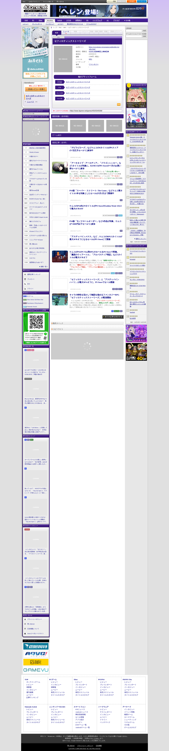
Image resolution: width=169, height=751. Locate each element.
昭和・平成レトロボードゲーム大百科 (38, 226)
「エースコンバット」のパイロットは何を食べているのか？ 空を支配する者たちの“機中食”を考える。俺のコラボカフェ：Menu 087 (138, 170)
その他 (126, 725)
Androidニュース (81, 712)
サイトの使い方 (48, 1)
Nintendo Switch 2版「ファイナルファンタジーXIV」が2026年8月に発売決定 (138, 139)
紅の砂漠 (133, 318)
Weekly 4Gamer (34, 152)
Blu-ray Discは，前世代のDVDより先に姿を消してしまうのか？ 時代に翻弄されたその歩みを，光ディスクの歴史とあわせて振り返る (36, 401)
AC (108, 20)
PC (33, 20)
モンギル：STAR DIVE (137, 279)
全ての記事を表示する (113, 317)
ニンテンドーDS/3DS (57, 707)
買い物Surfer (33, 244)
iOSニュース (80, 709)
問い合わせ (60, 1)
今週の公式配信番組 (36, 165)
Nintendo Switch (32, 306)
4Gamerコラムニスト (36, 231)
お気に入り (121, 1)
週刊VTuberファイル (36, 169)
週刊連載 (29, 692)
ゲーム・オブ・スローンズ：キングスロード (138, 295)
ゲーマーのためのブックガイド (38, 208)
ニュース (30, 102)
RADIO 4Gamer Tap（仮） (37, 199)
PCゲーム (30, 296)
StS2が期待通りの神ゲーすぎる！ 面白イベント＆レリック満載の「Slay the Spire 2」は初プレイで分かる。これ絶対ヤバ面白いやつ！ (36, 519)
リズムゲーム (129, 722)
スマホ (68, 20)
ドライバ (30, 288)
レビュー (26, 24)
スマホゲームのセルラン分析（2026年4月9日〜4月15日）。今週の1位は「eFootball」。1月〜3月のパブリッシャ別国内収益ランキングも (138, 202)
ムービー (61, 24)
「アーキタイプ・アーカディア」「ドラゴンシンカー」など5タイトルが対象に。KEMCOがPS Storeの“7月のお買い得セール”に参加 (95, 166)
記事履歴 (132, 1)
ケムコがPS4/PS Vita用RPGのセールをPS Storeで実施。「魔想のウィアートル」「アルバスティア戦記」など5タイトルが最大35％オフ (95, 254)
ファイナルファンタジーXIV (138, 252)
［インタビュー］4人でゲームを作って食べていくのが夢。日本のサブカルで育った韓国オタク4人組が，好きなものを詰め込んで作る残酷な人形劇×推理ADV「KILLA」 (35, 580)
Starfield (132, 312)
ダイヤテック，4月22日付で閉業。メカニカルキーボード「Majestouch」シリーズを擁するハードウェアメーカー (138, 212)
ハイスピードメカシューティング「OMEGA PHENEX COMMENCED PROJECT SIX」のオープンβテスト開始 (138, 191)
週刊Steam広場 (34, 190)
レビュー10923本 (30, 16)
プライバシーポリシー (34, 619)
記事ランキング (32, 697)
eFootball (132, 259)
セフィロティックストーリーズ (78, 82)
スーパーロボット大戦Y (137, 265)
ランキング (141, 1)
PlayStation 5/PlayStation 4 (35, 303)
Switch (59, 20)
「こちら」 (96, 738)
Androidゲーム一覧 (82, 727)
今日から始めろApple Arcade (38, 217)
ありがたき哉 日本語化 (36, 248)
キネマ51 (32, 258)
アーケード (127, 707)
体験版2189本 (42, 16)
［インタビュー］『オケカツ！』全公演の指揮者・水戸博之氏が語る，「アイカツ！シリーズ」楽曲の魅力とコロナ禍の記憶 (35, 552)
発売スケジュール (58, 692)
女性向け (78, 20)
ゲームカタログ (91, 24)
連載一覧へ (44, 266)
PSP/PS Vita (127, 679)
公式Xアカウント (34, 1)
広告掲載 (99, 745)
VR (87, 20)
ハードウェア (97, 20)
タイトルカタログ (58, 695)
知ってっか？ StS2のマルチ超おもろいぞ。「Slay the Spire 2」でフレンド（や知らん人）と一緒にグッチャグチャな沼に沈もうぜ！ (36, 491)
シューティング (130, 720)
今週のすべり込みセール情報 (38, 185)
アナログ (116, 20)
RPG (90, 59)
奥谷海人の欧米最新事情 (37, 148)
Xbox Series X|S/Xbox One (35, 299)
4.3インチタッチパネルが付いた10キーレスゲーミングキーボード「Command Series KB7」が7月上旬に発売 (138, 160)
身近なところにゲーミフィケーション (38, 253)
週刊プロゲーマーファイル (38, 160)
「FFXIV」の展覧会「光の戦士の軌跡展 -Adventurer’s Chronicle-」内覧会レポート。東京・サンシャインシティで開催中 (138, 233)
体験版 (29, 687)
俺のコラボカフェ (35, 221)
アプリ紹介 (79, 720)
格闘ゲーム (128, 714)
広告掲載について (33, 628)
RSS (24, 1)
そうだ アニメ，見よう (36, 203)
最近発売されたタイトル (75, 24)
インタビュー (50, 24)
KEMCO (92, 51)
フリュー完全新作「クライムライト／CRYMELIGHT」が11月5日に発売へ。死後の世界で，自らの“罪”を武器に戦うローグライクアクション (138, 181)
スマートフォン (80, 707)
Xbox (40, 20)
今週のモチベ (33, 156)
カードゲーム (129, 717)
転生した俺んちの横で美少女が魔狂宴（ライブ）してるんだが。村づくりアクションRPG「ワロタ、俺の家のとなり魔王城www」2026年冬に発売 (138, 222)
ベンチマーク (105, 722)
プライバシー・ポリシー (85, 745)
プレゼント (31, 279)
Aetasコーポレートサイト (35, 633)
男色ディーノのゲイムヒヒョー (38, 174)
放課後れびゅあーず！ (36, 262)
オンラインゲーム (33, 682)
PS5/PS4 (50, 21)
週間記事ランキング (33, 274)
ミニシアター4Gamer (36, 240)
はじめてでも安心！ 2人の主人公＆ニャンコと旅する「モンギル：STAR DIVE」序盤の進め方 (35, 372)
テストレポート (106, 712)
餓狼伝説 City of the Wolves (138, 287)
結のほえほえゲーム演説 (37, 213)
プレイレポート (37, 24)
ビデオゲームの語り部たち (38, 235)
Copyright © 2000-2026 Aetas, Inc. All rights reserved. (84, 748)
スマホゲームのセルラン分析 (38, 180)
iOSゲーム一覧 (81, 725)
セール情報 (79, 717)
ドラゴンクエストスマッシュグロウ (138, 272)
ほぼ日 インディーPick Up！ (38, 194)
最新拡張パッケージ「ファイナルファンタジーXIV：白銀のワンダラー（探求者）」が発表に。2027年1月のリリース (138, 150)
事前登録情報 (80, 714)
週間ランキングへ (141, 238)
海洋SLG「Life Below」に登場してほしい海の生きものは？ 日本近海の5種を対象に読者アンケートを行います (36, 430)
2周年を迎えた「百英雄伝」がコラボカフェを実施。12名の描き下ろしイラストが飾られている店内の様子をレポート (35, 609)
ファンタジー (93, 64)
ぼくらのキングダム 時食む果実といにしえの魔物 (138, 304)
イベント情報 (129, 712)
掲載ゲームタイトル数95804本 (35, 14)
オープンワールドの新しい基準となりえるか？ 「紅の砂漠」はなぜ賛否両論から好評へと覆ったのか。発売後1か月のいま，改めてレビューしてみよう (36, 462)
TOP (26, 20)
